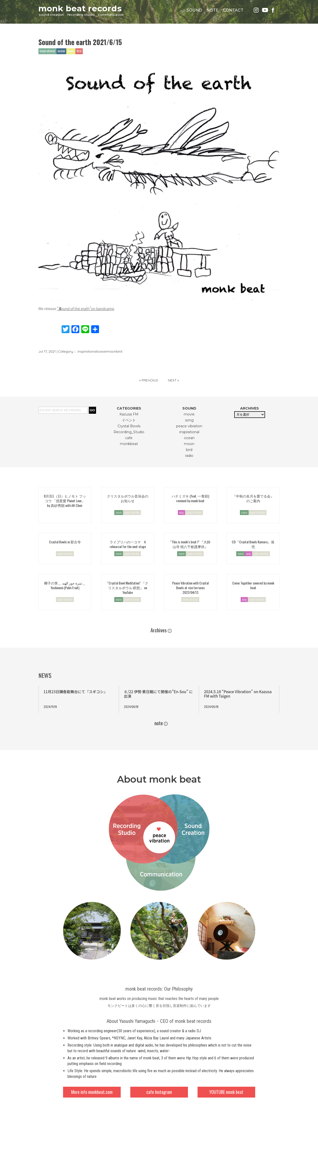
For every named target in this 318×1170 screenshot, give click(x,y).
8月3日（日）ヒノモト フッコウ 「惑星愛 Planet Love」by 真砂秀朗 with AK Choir (65, 500)
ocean (102, 351)
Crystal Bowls (128, 426)
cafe (129, 438)
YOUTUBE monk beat (226, 1092)
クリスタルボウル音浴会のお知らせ (127, 498)
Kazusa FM (128, 414)
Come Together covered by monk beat (253, 585)
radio (189, 455)
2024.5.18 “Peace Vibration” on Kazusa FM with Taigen (238, 694)
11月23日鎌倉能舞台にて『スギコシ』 (75, 691)
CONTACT (233, 10)
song (189, 420)
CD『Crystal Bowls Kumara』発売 (253, 544)
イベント (129, 420)
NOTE (212, 10)
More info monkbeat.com (92, 1092)
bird (119, 351)
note (158, 723)
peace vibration (189, 426)
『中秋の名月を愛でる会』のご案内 (253, 498)
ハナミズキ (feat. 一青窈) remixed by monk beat (190, 498)
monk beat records (80, 8)
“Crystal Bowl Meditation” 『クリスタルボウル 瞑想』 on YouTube (127, 587)
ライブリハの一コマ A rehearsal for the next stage (128, 544)
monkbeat (129, 444)
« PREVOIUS (148, 380)
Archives (159, 630)
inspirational (87, 351)
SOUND (194, 10)
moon (111, 351)
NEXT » (173, 380)
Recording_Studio (129, 432)
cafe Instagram (159, 1092)
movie (189, 414)
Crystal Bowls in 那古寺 (65, 541)
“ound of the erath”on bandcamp (85, 308)
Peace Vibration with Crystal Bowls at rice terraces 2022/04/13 (190, 587)
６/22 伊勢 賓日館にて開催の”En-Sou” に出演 (158, 694)
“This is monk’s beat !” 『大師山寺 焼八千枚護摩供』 (190, 544)
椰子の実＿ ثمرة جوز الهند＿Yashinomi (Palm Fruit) (64, 585)
